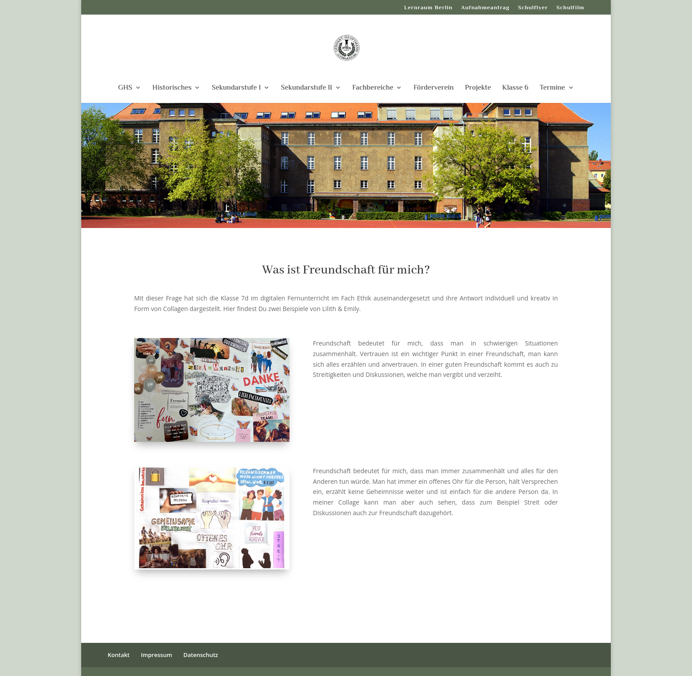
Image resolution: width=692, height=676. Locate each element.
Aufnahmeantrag (485, 7)
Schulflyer (533, 7)
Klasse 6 (515, 87)
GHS (125, 87)
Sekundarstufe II (306, 87)
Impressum (156, 655)
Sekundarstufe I (236, 87)
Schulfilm (570, 7)
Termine (552, 87)
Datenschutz (200, 655)
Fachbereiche (372, 87)
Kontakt (119, 655)
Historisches (172, 87)
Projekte (478, 87)
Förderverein (434, 87)
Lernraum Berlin (428, 7)
